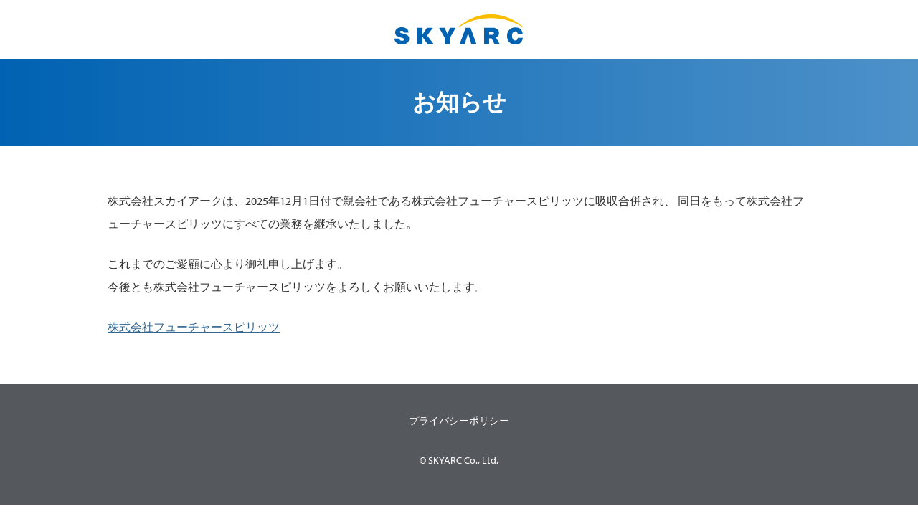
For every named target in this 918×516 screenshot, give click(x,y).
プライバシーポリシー (459, 421)
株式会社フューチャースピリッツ (194, 327)
